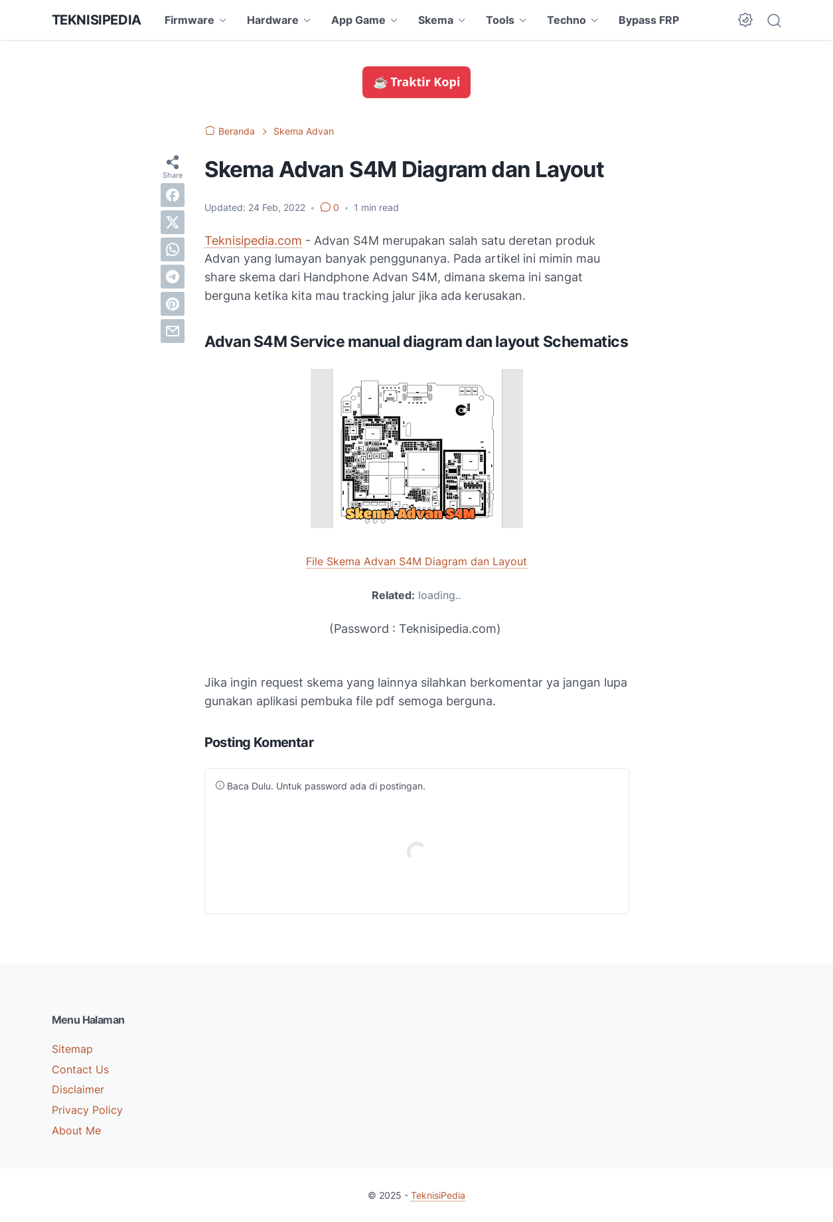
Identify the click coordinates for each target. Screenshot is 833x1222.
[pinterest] (173, 304)
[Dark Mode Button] (745, 20)
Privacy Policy (87, 1110)
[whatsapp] (173, 249)
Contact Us (80, 1069)
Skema (435, 20)
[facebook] (173, 195)
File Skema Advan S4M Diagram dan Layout (416, 561)
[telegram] (173, 277)
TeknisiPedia (96, 20)
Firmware (189, 20)
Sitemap (72, 1048)
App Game (358, 20)
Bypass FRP (649, 20)
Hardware (273, 20)
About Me (76, 1130)
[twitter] (173, 222)
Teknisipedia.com (253, 240)
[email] (173, 331)
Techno (566, 20)
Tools (500, 20)
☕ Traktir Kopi (417, 82)
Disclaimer (78, 1089)
